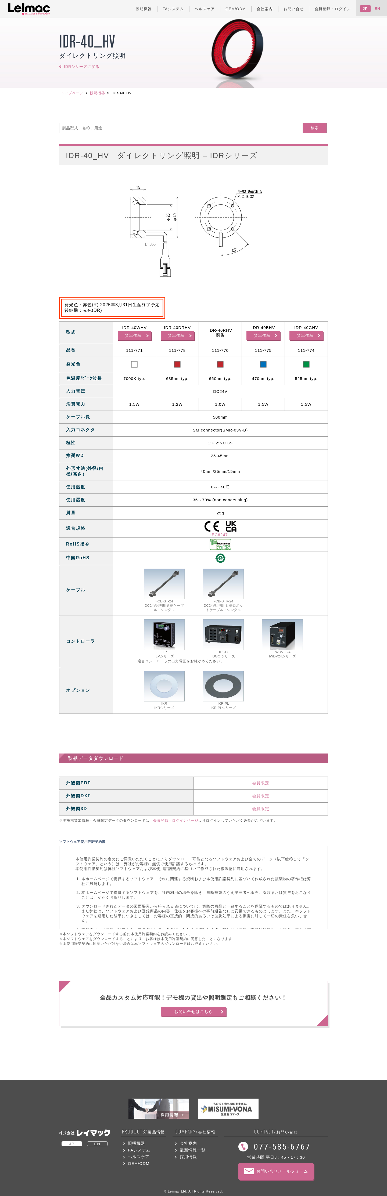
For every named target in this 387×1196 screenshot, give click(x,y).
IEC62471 (220, 534)
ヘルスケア (138, 1156)
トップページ (72, 93)
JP (365, 8)
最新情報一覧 (193, 1150)
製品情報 (143, 1131)
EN (377, 8)
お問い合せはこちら (193, 1011)
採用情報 (188, 1156)
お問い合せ (276, 1131)
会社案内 (188, 1143)
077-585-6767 (282, 1147)
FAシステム (139, 1150)
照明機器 (97, 93)
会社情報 (195, 1131)
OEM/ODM (138, 1163)
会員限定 (260, 783)
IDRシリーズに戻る (81, 66)
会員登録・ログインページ (175, 820)
